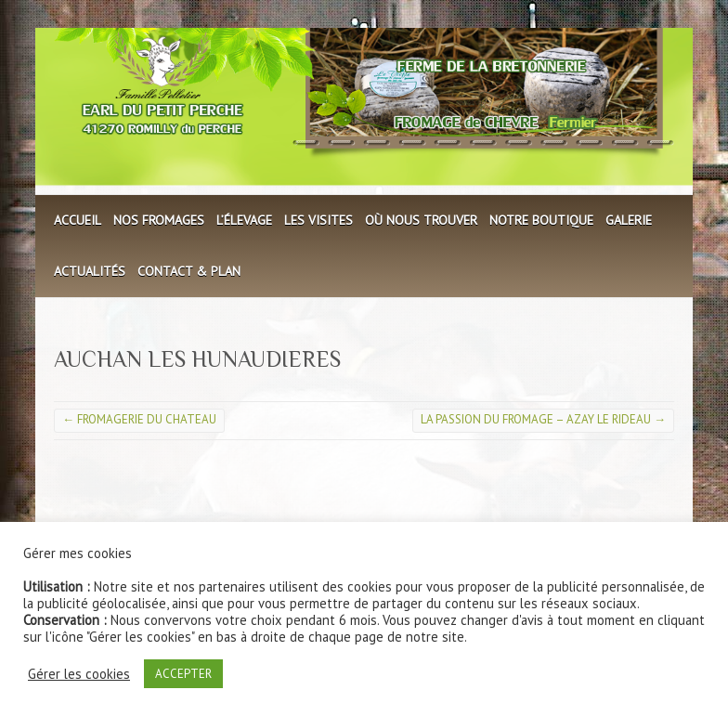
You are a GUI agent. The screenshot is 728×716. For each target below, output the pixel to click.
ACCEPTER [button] (183, 674)
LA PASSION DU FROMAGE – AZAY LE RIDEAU (543, 419)
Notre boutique (541, 220)
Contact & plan (188, 271)
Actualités (89, 271)
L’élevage (244, 220)
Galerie (628, 220)
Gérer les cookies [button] (79, 674)
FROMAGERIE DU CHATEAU (139, 419)
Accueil (77, 220)
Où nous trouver (421, 220)
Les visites (318, 220)
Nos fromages (158, 220)
